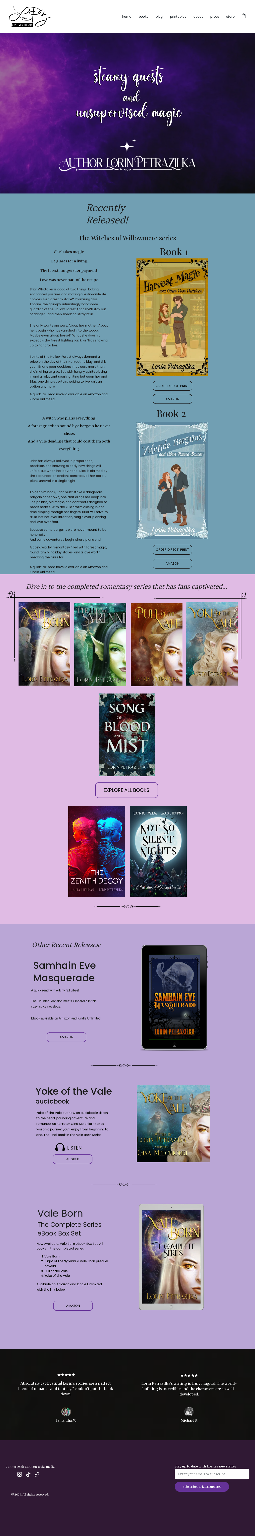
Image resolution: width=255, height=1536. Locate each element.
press (214, 16)
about (198, 16)
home (126, 16)
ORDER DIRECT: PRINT (172, 387)
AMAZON (172, 401)
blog (159, 16)
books (143, 16)
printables (178, 16)
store (230, 16)
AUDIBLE (72, 1161)
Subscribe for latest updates (202, 1492)
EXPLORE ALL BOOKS (126, 793)
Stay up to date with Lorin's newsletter (205, 1471)
